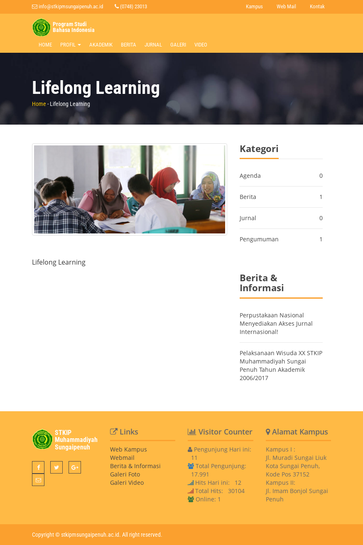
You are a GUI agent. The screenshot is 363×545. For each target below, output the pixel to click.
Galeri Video (127, 482)
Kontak (317, 6)
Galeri (178, 45)
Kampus (254, 6)
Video (200, 45)
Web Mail (286, 6)
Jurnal (153, 45)
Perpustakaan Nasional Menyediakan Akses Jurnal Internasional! (276, 323)
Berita (128, 45)
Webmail (122, 458)
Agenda (250, 175)
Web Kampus (128, 449)
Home (45, 45)
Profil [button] (70, 45)
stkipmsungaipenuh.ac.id (90, 534)
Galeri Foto (125, 474)
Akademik (101, 45)
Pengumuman (259, 239)
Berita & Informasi (135, 466)
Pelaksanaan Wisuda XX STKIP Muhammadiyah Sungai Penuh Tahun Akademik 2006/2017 (281, 365)
